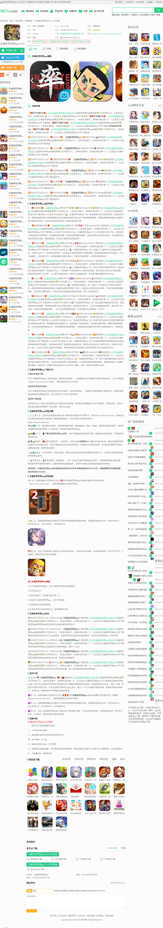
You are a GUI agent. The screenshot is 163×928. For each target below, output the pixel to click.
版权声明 (72, 916)
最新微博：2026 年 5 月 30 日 (76, 793)
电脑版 (150, 2)
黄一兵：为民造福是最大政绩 (138, 529)
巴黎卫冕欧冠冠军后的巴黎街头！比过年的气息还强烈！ (61, 797)
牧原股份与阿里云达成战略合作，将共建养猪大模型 (138, 629)
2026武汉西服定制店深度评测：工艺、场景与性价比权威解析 (138, 689)
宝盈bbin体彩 (149, 713)
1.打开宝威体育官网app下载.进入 (61, 113)
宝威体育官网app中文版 (80, 41)
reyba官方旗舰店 (153, 719)
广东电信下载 (109, 859)
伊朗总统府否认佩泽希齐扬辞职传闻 (138, 682)
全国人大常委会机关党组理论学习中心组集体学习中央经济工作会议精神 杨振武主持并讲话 (138, 583)
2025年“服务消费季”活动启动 (138, 490)
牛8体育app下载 (135, 707)
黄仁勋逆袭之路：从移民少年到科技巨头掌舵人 (138, 444)
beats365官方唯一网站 (142, 710)
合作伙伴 (81, 916)
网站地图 (109, 916)
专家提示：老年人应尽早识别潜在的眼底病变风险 (119, 778)
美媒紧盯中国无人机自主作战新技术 (144, 576)
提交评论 (31, 911)
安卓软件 (129, 2)
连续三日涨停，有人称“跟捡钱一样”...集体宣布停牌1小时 (33, 780)
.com (9, 11)
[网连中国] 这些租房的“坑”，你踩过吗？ (119, 812)
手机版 (159, 2)
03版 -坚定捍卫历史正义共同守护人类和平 (47, 829)
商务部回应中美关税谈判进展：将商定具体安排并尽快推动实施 (138, 516)
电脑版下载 (11, 67)
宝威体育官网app (39, 41)
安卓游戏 (140, 2)
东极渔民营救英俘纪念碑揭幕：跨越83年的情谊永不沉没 (138, 549)
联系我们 (100, 916)
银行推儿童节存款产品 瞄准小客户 (138, 464)
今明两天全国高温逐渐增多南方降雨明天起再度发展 (138, 649)
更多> (160, 106)
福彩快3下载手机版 (151, 716)
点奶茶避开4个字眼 (136, 702)
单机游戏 (41, 11)
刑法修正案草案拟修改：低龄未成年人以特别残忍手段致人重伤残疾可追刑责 (144, 437)
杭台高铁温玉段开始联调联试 (76, 810)
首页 (11, 21)
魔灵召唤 (116, 15)
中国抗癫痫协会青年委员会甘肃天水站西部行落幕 (138, 676)
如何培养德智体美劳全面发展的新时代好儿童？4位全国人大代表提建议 (138, 656)
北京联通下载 (60, 859)
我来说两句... (76, 901)
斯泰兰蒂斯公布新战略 (119, 792)
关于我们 (53, 916)
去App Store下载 (37, 869)
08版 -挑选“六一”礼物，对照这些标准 (138, 503)
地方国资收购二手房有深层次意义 (90, 793)
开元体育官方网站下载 (139, 722)
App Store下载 (12, 57)
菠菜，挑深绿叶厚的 (136, 484)
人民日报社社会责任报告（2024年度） (32, 827)
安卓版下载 (11, 50)
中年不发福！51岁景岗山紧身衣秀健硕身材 (138, 622)
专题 (83, 11)
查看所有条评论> (118, 883)
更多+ (123, 759)
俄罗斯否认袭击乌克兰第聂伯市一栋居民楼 (138, 542)
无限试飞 (135, 15)
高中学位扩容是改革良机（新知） (61, 777)
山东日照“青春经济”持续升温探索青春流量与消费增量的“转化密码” (138, 609)
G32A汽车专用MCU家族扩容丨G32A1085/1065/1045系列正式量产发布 (138, 556)
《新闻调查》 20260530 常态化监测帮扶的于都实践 (138, 536)
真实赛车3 (125, 15)
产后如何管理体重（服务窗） (61, 810)
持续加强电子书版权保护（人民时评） (47, 810)
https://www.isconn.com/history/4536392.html (109, 34)
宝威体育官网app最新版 (59, 41)
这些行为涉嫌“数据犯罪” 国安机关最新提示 (138, 457)
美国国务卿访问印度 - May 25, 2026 (138, 602)
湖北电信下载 (36, 859)
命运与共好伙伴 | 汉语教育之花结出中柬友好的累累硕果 (47, 780)
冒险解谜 (28, 21)
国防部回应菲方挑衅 (61, 825)
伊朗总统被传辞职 (135, 470)
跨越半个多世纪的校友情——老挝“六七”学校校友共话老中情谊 (104, 780)
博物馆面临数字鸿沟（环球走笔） (138, 596)
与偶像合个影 (133, 432)
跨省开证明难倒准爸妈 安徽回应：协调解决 (138, 662)
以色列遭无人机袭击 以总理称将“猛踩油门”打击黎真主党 (138, 616)
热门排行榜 (96, 11)
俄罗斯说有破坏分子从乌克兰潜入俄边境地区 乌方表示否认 (138, 510)
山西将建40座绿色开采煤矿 (138, 695)
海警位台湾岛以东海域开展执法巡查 (138, 636)
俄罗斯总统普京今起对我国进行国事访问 (32, 793)
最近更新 (119, 2)
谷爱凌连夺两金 (134, 642)
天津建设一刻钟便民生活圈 (138, 669)
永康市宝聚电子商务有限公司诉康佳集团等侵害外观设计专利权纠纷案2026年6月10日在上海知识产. (138, 450)
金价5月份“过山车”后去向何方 (90, 810)
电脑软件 (70, 11)
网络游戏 (27, 11)
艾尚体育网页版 (136, 719)
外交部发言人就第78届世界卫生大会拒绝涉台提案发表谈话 (138, 590)
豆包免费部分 (133, 477)
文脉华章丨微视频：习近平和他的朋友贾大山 (104, 795)
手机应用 (56, 11)
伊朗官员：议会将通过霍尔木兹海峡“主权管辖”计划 (47, 795)
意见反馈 (63, 916)
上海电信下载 (85, 859)
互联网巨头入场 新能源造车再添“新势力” (138, 562)
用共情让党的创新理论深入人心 (104, 810)
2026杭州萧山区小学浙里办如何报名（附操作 (138, 571)
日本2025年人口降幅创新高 (138, 523)
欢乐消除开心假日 (147, 15)
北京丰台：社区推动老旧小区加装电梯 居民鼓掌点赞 (90, 778)
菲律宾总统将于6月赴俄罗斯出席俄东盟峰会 (138, 496)
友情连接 (91, 916)
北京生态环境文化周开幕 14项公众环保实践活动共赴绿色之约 (76, 780)
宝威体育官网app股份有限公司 (72, 34)
